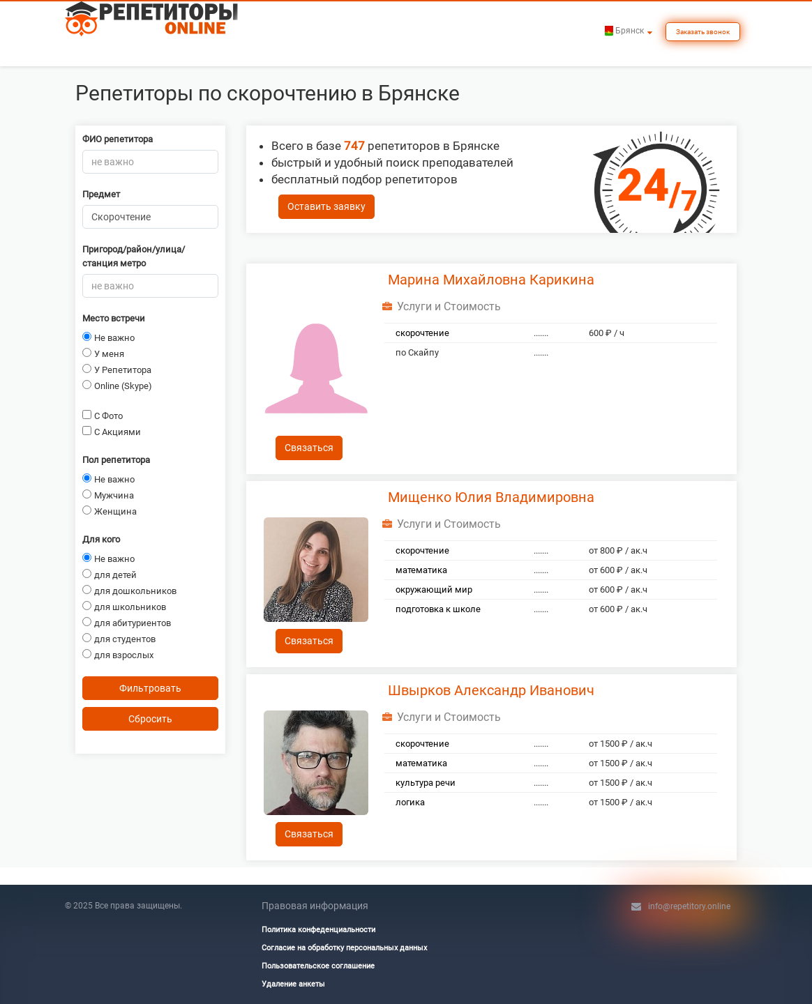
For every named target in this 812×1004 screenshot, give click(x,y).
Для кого (101, 539)
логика (410, 802)
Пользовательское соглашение (318, 966)
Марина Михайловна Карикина (491, 279)
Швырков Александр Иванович (491, 690)
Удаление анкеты (293, 984)
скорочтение (422, 333)
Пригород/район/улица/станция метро (133, 256)
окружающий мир (434, 589)
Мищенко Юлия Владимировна (491, 497)
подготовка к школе (438, 609)
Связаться (309, 447)
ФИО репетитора (117, 139)
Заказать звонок (703, 32)
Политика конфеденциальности (318, 929)
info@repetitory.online (689, 906)
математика (421, 570)
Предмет (101, 194)
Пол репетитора (116, 460)
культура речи (426, 782)
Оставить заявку (326, 206)
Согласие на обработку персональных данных (344, 947)
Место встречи (113, 318)
